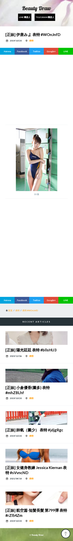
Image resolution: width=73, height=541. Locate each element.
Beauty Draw (36, 8)
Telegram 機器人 (45, 17)
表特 (31, 40)
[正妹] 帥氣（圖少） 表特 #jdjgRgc (34, 430)
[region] (39, 89)
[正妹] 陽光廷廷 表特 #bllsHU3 (30, 350)
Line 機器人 (24, 17)
